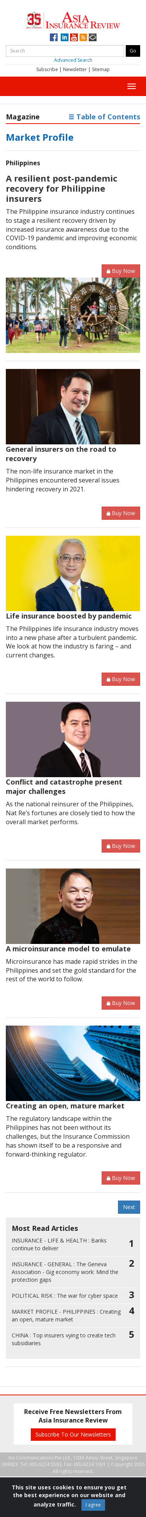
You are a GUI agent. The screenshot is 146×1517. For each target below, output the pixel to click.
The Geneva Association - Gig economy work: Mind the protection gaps (65, 1271)
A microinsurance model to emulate (68, 948)
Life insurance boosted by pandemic (69, 615)
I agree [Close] (93, 1504)
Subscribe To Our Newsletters (73, 1434)
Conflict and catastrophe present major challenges (64, 786)
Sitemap (101, 69)
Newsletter (75, 69)
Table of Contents (104, 116)
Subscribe (47, 69)
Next (129, 1207)
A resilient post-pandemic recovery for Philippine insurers (62, 188)
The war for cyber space (65, 1295)
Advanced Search (73, 60)
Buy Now (121, 270)
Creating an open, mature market (65, 1105)
